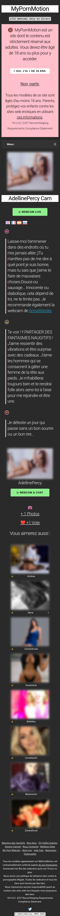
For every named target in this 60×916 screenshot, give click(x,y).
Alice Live (27, 850)
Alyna (30, 612)
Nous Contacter (30, 846)
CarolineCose (31, 649)
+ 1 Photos (30, 513)
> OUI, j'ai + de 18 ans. (30, 71)
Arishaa (31, 576)
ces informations (29, 117)
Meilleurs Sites (47, 846)
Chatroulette (30, 854)
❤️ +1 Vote (30, 522)
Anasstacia (31, 685)
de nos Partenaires (47, 865)
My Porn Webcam (11, 850)
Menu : (11, 144)
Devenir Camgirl (13, 846)
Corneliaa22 (31, 758)
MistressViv (31, 794)
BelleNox (31, 721)
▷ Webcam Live (30, 211)
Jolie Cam (38, 850)
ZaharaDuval (31, 830)
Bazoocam (50, 850)
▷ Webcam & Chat (30, 492)
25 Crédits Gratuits (47, 843)
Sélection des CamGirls (13, 843)
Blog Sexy (32, 843)
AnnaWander (40, 310)
